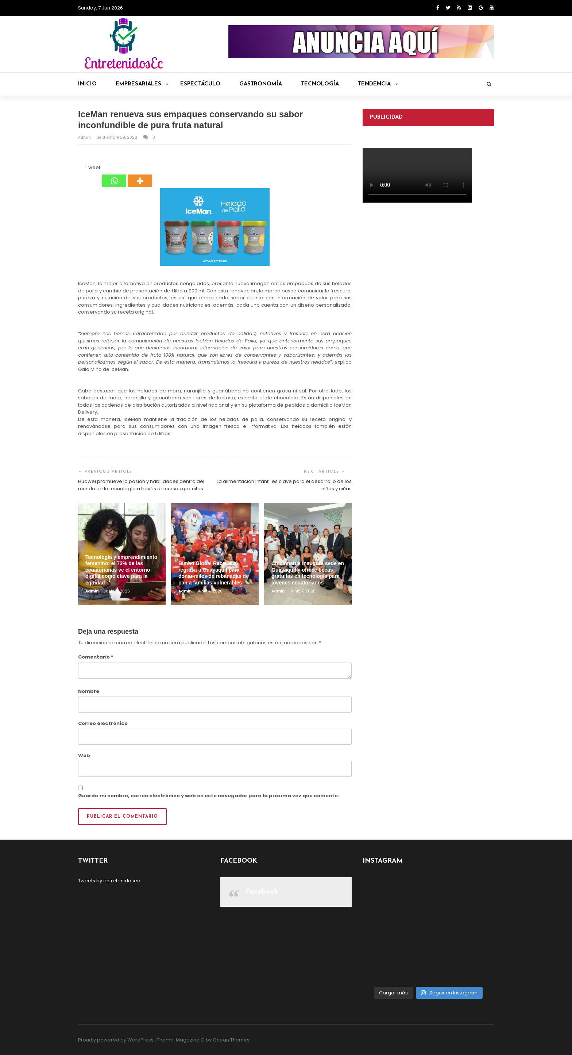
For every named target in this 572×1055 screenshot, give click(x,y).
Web (84, 755)
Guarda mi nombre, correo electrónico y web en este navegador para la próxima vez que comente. (208, 795)
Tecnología (320, 84)
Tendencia (378, 84)
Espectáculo (200, 84)
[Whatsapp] (114, 175)
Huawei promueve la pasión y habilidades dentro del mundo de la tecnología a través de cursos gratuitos (141, 485)
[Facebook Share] (79, 168)
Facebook (261, 891)
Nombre (88, 691)
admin (85, 137)
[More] (140, 175)
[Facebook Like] (81, 168)
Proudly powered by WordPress (116, 1039)
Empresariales (142, 84)
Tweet (93, 167)
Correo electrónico (103, 723)
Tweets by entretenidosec (109, 880)
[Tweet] (83, 168)
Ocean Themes (231, 1039)
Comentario (95, 656)
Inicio (87, 84)
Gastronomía (260, 84)
